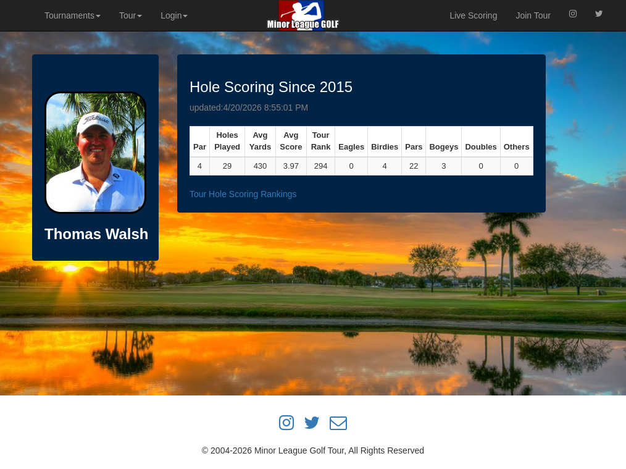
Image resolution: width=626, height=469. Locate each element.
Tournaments (72, 15)
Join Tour (533, 15)
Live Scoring (473, 15)
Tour (130, 15)
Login (174, 15)
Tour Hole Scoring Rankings (243, 194)
